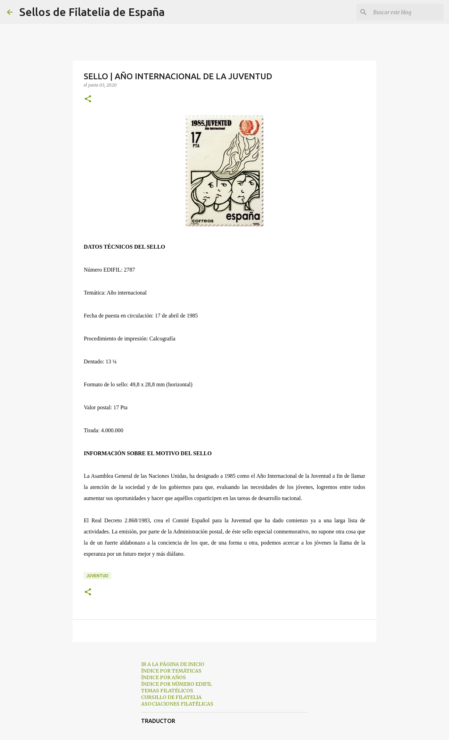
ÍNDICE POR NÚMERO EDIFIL (176, 684)
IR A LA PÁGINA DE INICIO (172, 664)
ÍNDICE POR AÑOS (163, 677)
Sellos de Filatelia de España (92, 12)
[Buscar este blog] (406, 12)
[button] (88, 99)
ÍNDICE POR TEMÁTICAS (171, 671)
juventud (97, 575)
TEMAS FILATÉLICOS (167, 690)
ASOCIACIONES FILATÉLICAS (177, 704)
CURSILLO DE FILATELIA (171, 697)
